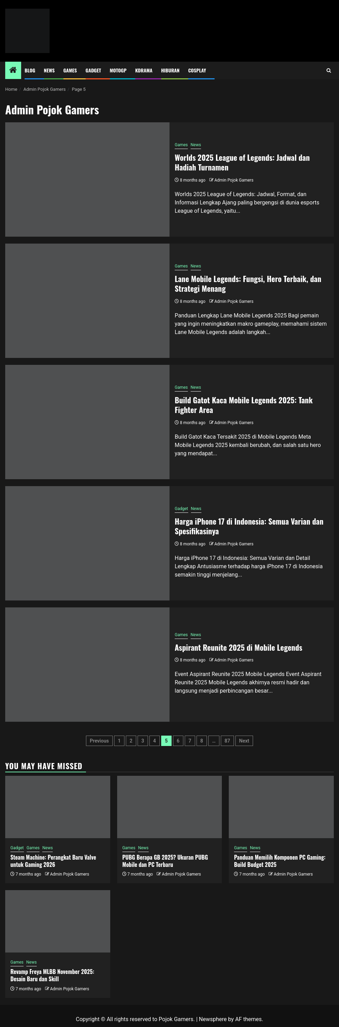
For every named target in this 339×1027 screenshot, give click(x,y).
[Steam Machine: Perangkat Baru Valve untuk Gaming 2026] (57, 807)
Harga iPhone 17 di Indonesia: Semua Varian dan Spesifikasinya (249, 526)
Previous (99, 741)
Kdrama (144, 70)
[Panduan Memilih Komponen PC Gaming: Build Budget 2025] (281, 807)
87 (227, 741)
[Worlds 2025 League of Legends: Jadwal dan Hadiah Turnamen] (87, 179)
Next (244, 741)
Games (70, 70)
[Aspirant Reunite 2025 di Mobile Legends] (87, 664)
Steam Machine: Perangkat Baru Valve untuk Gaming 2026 (53, 861)
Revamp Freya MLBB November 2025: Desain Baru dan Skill (52, 975)
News (49, 70)
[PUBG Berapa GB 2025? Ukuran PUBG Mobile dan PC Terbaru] (169, 807)
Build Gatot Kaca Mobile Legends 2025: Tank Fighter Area (244, 404)
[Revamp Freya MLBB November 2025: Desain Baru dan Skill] (57, 921)
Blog (30, 70)
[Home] (13, 71)
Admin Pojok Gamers (233, 180)
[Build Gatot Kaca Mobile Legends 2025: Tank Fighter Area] (87, 422)
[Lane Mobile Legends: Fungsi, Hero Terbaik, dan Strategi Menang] (87, 301)
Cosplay (197, 70)
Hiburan (170, 70)
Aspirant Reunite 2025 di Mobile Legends (238, 647)
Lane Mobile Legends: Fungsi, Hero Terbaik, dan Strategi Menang (248, 283)
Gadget (93, 70)
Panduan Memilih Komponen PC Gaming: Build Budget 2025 (279, 861)
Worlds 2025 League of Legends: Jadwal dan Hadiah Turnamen (242, 162)
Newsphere (213, 1019)
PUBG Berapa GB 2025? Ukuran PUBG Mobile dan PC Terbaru (165, 861)
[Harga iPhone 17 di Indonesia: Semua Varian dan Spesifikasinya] (87, 543)
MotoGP (118, 70)
